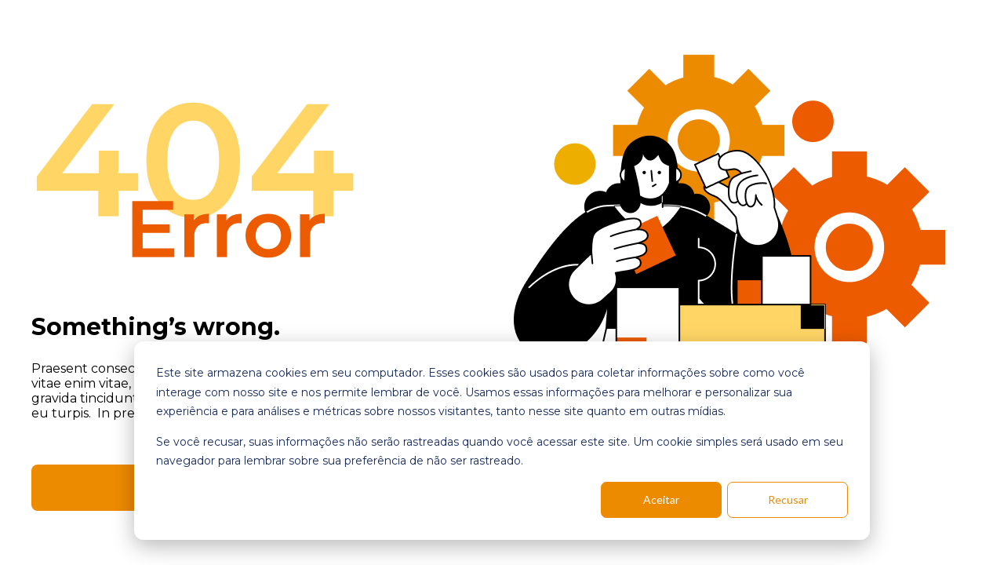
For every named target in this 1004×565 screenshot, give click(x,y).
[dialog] (502, 440)
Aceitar (661, 499)
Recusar (788, 499)
